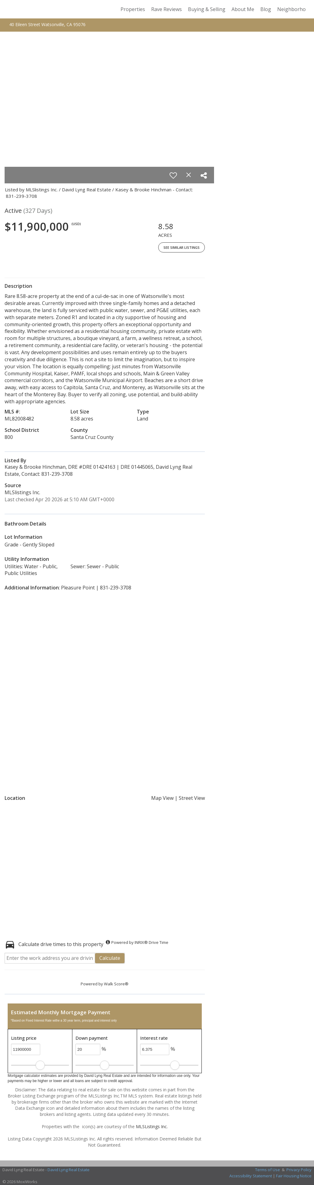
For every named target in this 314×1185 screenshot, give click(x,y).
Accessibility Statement (250, 1176)
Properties (133, 9)
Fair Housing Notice (294, 1176)
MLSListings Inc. (152, 1126)
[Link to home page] (11, 9)
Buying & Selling (206, 9)
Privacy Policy (299, 1169)
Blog (265, 9)
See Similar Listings (181, 247)
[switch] (173, 175)
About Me (243, 9)
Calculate (109, 958)
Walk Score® (116, 984)
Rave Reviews (166, 9)
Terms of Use (267, 1169)
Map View (162, 798)
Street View (192, 798)
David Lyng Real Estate (69, 1169)
